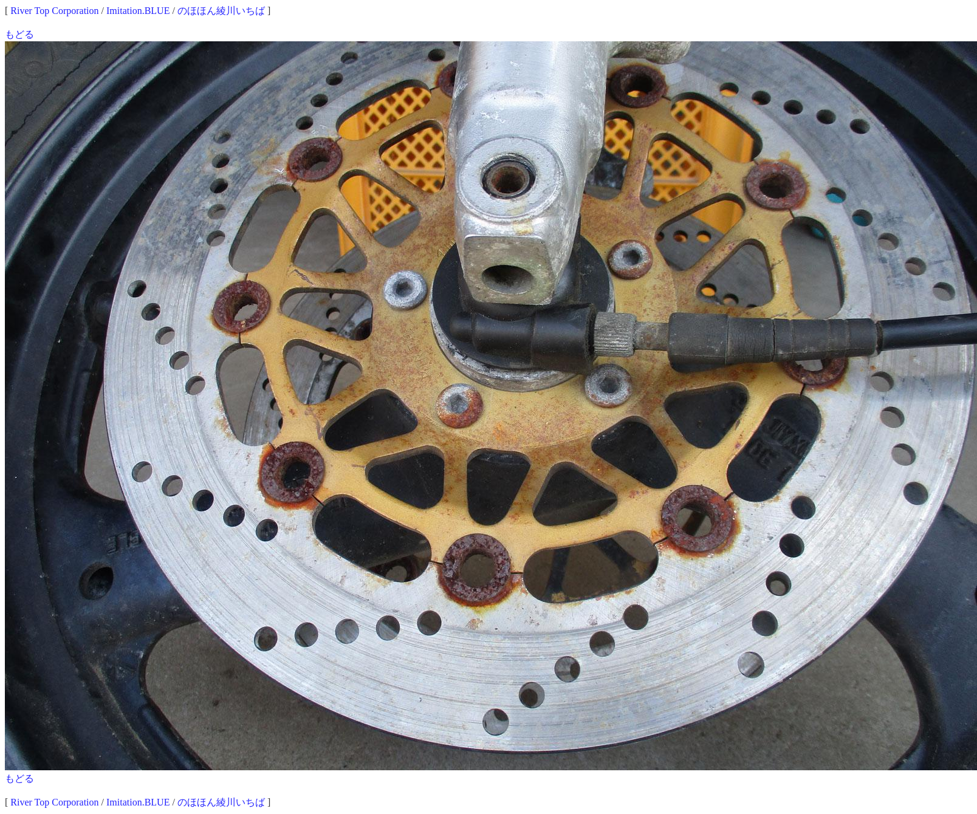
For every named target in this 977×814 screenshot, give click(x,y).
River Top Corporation (54, 10)
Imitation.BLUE (138, 10)
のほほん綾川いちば (221, 10)
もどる (19, 34)
